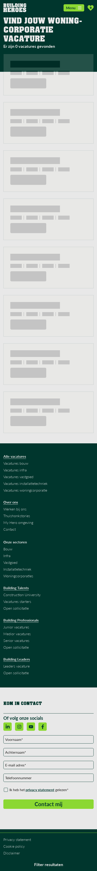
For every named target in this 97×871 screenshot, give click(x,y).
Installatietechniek (17, 569)
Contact (9, 529)
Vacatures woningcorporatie (25, 490)
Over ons (10, 502)
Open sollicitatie (16, 608)
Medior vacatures (17, 634)
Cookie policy (14, 846)
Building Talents (16, 588)
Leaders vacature (16, 666)
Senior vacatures (16, 640)
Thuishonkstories (16, 516)
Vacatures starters (17, 601)
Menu (74, 8)
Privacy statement (17, 839)
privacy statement (40, 790)
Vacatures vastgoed (18, 477)
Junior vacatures (16, 627)
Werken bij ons (14, 509)
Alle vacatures (14, 456)
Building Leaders (16, 659)
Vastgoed (10, 562)
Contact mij (48, 804)
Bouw (7, 549)
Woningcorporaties (18, 576)
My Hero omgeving (18, 522)
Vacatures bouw (15, 463)
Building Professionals (21, 620)
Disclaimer (11, 853)
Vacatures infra (15, 470)
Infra (7, 556)
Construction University (22, 595)
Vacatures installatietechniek (25, 483)
